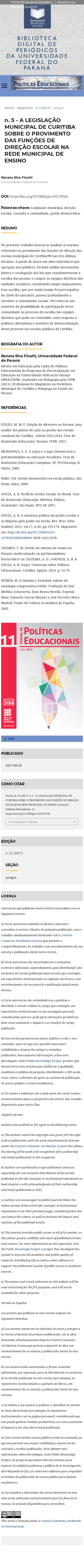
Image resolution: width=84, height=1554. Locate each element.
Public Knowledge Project (44, 1061)
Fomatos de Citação (23, 822)
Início (9, 108)
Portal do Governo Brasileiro (32, 2)
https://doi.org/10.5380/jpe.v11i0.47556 (39, 197)
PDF (11, 739)
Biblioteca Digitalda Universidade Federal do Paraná (37, 53)
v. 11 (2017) (43, 108)
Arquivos (25, 108)
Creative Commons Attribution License (41, 1146)
